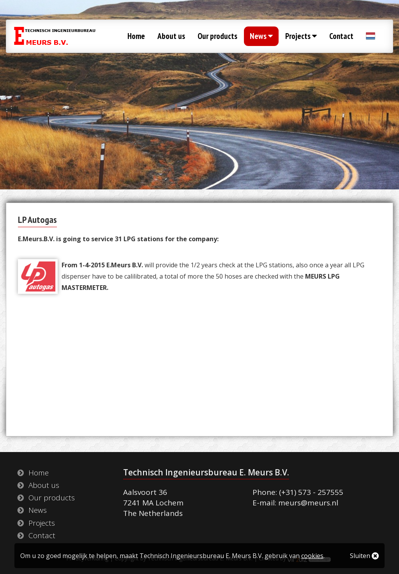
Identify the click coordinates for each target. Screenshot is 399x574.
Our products (217, 36)
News (261, 36)
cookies (312, 555)
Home (136, 36)
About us (171, 36)
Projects (301, 36)
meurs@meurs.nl (308, 503)
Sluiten (364, 555)
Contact (341, 36)
